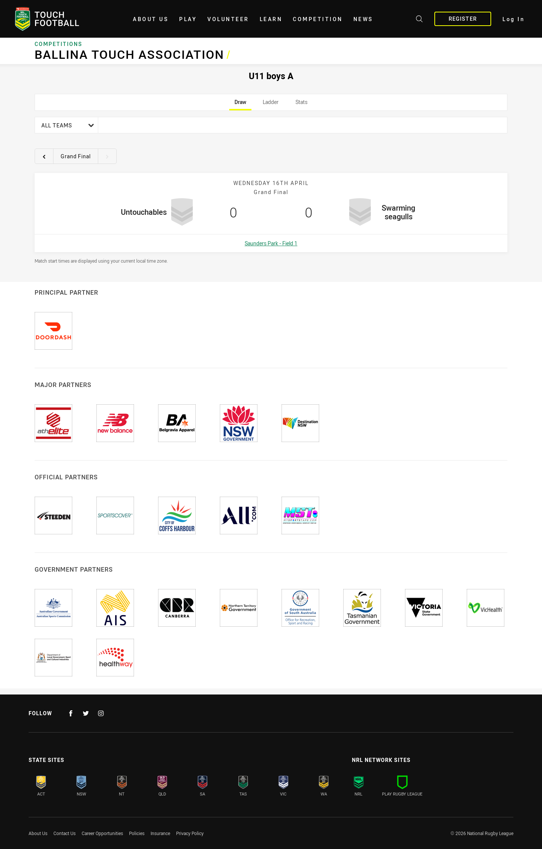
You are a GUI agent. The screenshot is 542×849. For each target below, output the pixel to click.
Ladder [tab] (271, 104)
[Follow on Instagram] (101, 713)
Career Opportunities (102, 833)
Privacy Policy (190, 833)
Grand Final (76, 156)
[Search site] (419, 20)
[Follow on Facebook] (71, 713)
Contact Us (64, 833)
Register (463, 18)
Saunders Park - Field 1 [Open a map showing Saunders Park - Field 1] (271, 243)
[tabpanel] (271, 190)
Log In (513, 19)
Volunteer (228, 19)
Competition (318, 19)
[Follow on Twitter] (86, 713)
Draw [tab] (240, 104)
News (363, 19)
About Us (151, 19)
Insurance (160, 833)
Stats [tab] (301, 104)
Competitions (58, 44)
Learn (271, 19)
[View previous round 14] (44, 156)
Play (188, 19)
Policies (137, 833)
